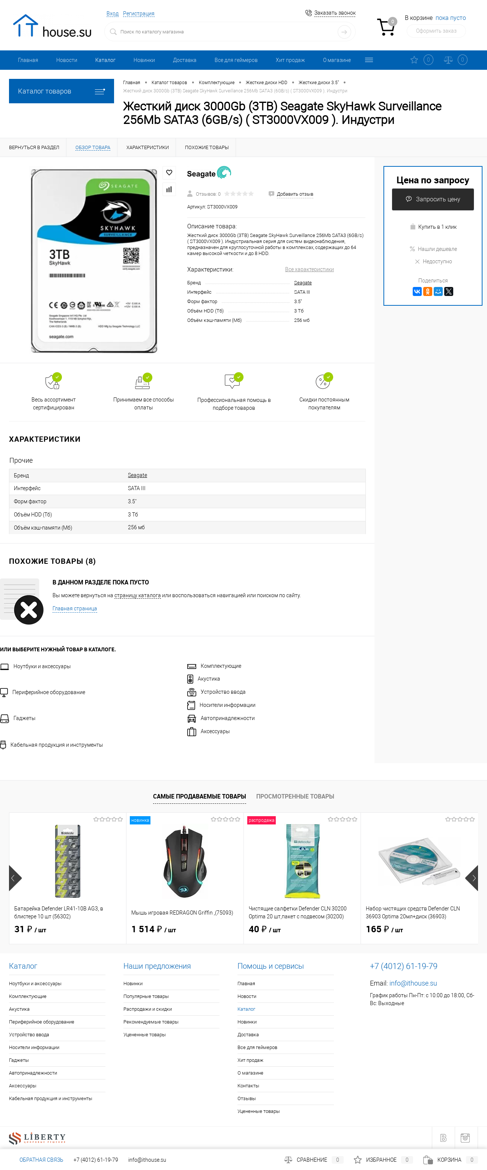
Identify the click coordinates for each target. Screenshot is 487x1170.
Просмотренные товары (295, 796)
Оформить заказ (436, 31)
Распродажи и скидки (147, 1009)
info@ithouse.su (413, 983)
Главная (28, 60)
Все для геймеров (236, 60)
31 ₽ (30, 929)
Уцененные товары (144, 1034)
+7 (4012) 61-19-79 (96, 1160)
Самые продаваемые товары (199, 796)
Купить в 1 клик (433, 226)
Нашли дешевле (433, 249)
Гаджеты (18, 718)
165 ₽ (384, 929)
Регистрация (139, 14)
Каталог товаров (61, 91)
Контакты (248, 1085)
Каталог (105, 60)
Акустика (203, 679)
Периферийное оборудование (42, 692)
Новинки (144, 60)
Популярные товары (146, 996)
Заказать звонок (335, 13)
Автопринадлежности (221, 718)
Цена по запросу (433, 180)
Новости (66, 60)
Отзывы (246, 1098)
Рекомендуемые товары (151, 1022)
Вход (113, 14)
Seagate (303, 282)
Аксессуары (208, 731)
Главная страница (75, 608)
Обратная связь (36, 1160)
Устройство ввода (216, 692)
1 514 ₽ (153, 929)
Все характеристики (309, 269)
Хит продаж (290, 60)
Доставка (185, 60)
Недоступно (433, 261)
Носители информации (221, 705)
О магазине (337, 60)
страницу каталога (137, 595)
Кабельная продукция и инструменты (51, 745)
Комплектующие (214, 666)
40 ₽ (265, 929)
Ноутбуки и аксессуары (35, 666)
